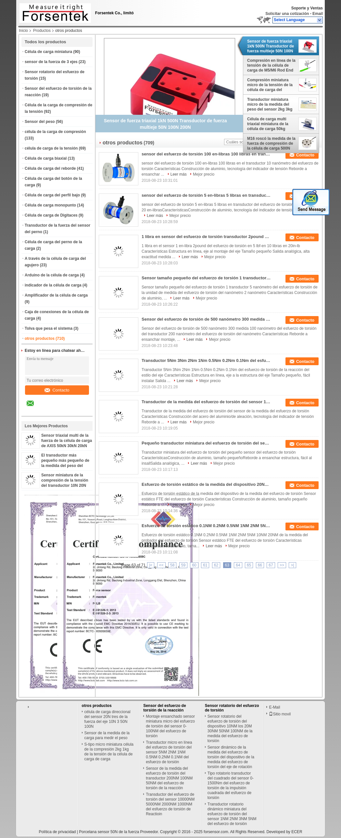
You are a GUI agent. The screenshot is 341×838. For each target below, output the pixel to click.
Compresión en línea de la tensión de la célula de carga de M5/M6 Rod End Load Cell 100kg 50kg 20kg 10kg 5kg (271, 65)
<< (161, 565)
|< (150, 565)
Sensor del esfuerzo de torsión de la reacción (164, 707)
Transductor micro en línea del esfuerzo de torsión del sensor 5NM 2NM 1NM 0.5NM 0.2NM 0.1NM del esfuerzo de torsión (169, 752)
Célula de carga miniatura (48, 51)
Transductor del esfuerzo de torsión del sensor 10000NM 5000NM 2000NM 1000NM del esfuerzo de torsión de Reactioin (170, 804)
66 (260, 565)
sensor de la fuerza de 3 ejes (51, 62)
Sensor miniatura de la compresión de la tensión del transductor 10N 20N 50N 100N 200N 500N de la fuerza (65, 485)
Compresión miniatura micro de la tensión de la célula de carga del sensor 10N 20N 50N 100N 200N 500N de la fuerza (271, 85)
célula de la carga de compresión (55, 131)
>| (292, 565)
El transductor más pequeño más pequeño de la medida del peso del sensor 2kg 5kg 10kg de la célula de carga (65, 465)
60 (194, 565)
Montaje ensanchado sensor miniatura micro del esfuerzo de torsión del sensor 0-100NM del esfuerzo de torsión (170, 726)
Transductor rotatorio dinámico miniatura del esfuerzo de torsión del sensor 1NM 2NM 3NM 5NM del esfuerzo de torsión (232, 814)
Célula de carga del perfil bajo (52, 195)
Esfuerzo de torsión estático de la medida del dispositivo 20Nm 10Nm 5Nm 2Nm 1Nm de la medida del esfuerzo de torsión (207, 484)
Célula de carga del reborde (50, 168)
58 (172, 565)
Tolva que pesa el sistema (48, 328)
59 (183, 565)
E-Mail (274, 707)
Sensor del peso (40, 121)
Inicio (23, 30)
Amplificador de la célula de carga (56, 295)
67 (271, 565)
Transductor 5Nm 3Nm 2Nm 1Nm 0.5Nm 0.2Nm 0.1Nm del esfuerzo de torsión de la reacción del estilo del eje (207, 360)
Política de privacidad (57, 832)
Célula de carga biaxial (46, 158)
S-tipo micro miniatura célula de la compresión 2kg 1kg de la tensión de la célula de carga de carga (108, 751)
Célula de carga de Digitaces (51, 215)
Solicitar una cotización (287, 13)
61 (205, 565)
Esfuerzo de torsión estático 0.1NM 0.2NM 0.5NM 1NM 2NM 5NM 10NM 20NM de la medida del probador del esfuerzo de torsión (207, 525)
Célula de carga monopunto (50, 205)
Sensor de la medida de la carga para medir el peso (107, 735)
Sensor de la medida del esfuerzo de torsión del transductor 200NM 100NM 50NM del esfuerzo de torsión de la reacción (169, 778)
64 (238, 565)
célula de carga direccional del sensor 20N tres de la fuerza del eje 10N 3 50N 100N (107, 719)
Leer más (178, 174)
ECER (296, 832)
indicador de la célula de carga (53, 285)
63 (227, 565)
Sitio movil (280, 714)
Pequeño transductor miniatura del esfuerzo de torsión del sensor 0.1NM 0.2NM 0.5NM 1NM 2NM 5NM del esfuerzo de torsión (207, 443)
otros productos (40, 338)
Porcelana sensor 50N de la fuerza (109, 832)
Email (317, 13)
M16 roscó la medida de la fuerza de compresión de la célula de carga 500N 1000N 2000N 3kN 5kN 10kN (271, 143)
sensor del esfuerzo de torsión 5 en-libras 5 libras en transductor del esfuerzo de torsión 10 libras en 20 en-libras (207, 195)
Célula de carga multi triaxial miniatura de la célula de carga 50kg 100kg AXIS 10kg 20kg (267, 124)
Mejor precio (203, 174)
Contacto (56, 390)
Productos (42, 30)
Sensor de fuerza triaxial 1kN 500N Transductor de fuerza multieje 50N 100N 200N (270, 46)
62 (216, 565)
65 (249, 565)
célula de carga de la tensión (51, 148)
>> (282, 565)
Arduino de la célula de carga (52, 275)
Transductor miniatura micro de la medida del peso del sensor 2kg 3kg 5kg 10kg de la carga (269, 104)
